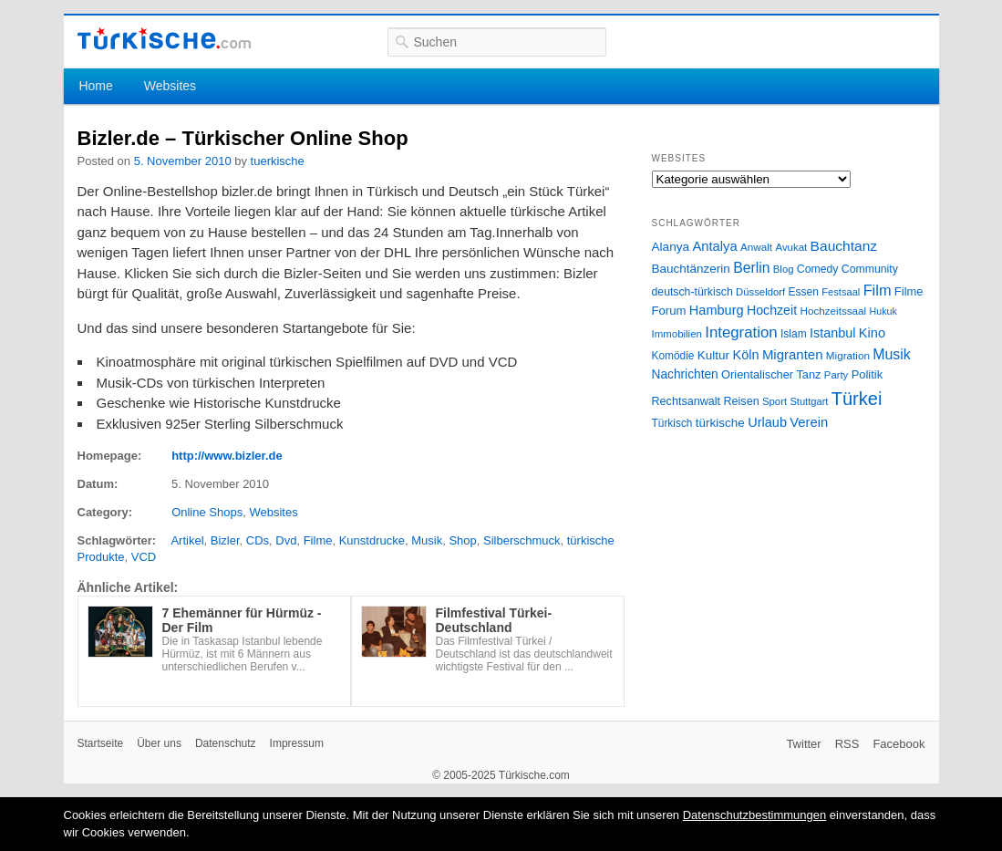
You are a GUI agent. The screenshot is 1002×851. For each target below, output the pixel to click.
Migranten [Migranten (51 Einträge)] (792, 354)
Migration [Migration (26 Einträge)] (848, 355)
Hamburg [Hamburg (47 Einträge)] (716, 310)
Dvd (285, 540)
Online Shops (207, 512)
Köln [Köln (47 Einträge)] (745, 355)
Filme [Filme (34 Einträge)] (909, 291)
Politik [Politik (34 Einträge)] (867, 374)
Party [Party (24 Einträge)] (836, 374)
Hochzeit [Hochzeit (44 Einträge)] (772, 310)
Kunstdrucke (372, 540)
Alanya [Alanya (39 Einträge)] (671, 247)
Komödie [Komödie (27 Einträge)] (673, 355)
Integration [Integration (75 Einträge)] (741, 332)
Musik (426, 540)
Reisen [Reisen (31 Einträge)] (741, 401)
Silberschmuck (522, 540)
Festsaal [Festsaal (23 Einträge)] (840, 291)
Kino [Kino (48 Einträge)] (872, 333)
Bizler (225, 540)
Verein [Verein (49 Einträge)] (809, 422)
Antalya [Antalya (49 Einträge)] (714, 246)
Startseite (100, 743)
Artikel (186, 540)
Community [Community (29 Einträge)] (870, 269)
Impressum (297, 743)
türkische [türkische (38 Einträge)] (720, 423)
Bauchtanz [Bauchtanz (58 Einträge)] (844, 246)
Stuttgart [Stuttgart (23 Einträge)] (809, 401)
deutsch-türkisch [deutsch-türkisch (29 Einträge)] (692, 291)
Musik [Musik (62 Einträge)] (892, 354)
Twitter (803, 744)
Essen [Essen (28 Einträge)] (804, 291)
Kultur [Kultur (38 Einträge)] (713, 355)
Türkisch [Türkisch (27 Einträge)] (672, 423)
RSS (847, 744)
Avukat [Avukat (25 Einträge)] (791, 247)
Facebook (899, 744)
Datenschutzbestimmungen (755, 815)
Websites (170, 85)
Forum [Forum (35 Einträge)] (669, 310)
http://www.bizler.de (227, 455)
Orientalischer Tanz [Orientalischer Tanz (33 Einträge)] (771, 374)
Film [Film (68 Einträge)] (877, 290)
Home (95, 85)
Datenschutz (225, 743)
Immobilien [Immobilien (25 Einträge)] (677, 333)
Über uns (159, 743)
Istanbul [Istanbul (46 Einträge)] (832, 333)
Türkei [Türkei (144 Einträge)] (857, 399)
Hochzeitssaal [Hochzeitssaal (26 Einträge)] (833, 311)
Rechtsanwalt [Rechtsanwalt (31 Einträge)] (686, 401)
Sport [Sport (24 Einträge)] (774, 401)
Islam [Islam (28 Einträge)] (793, 333)
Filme (318, 540)
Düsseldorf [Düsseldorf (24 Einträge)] (760, 291)
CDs (257, 540)
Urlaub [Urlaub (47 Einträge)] (767, 422)
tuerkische (278, 161)
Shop (462, 540)
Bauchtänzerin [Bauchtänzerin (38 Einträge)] (691, 268)
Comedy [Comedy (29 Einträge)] (818, 269)
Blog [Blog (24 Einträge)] (783, 269)
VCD (143, 557)
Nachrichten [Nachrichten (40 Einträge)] (685, 374)
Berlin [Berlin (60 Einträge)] (751, 267)
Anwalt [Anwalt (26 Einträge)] (756, 247)
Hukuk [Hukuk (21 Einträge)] (883, 311)
